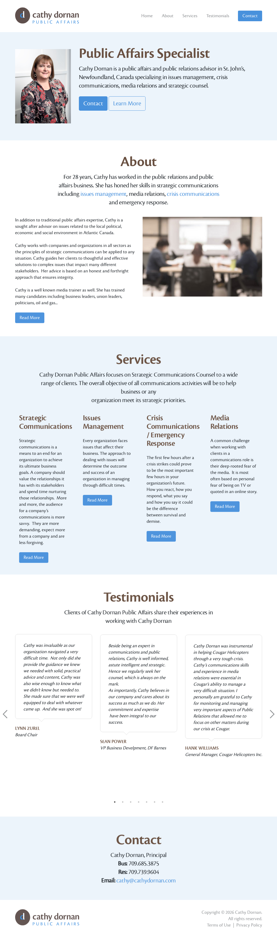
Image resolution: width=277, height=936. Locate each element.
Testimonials (217, 16)
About (167, 16)
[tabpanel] (53, 792)
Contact (250, 16)
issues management (103, 199)
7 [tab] (162, 802)
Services (189, 16)
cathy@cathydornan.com (146, 932)
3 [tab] (130, 802)
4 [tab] (138, 802)
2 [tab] (122, 802)
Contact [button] (93, 103)
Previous (5, 714)
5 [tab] (146, 802)
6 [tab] (154, 802)
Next (272, 714)
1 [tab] (114, 802)
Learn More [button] (127, 103)
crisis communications (193, 199)
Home (147, 16)
